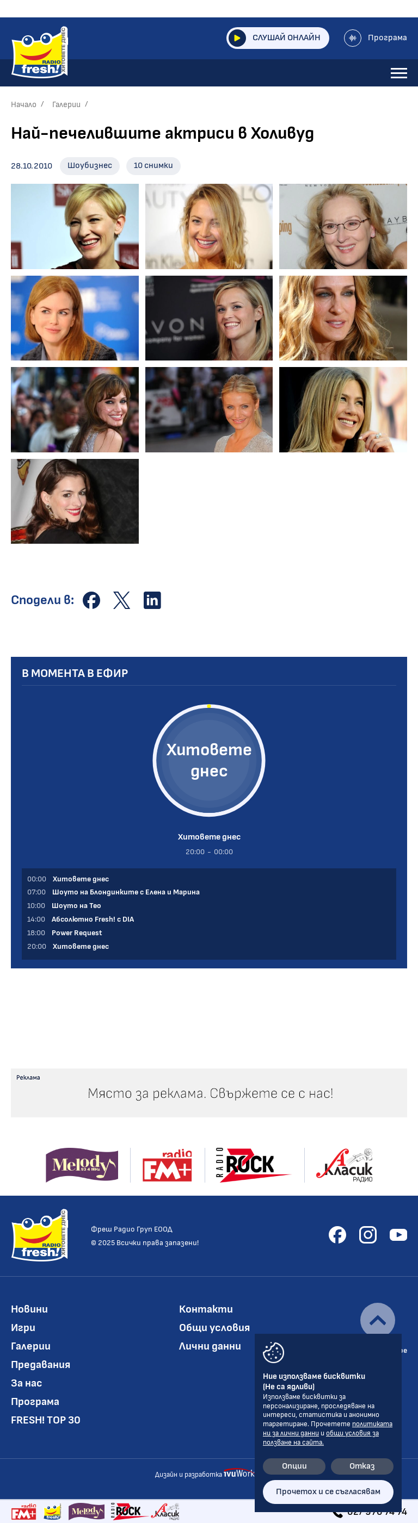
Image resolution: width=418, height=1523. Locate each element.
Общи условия (214, 1327)
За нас (26, 1383)
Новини (29, 1309)
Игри (23, 1327)
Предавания (40, 1364)
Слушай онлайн (275, 38)
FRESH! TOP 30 (46, 1420)
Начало (23, 105)
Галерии (66, 105)
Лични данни (210, 1346)
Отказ (362, 1466)
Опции (294, 1466)
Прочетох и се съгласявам (328, 1492)
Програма (375, 38)
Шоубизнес (89, 165)
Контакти (206, 1309)
